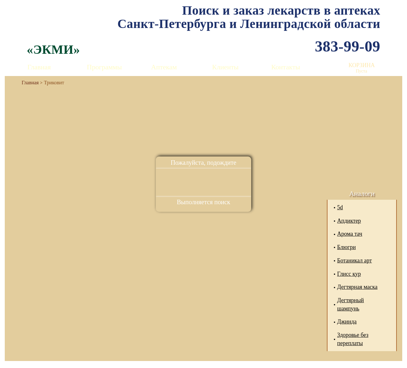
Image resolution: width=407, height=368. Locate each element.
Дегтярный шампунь (350, 304)
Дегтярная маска (357, 287)
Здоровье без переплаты (352, 339)
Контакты (285, 67)
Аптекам (164, 67)
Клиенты (225, 67)
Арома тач (349, 234)
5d (340, 207)
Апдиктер (349, 221)
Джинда (346, 321)
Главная (39, 67)
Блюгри (346, 247)
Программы (104, 67)
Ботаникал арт (354, 260)
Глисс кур (349, 274)
